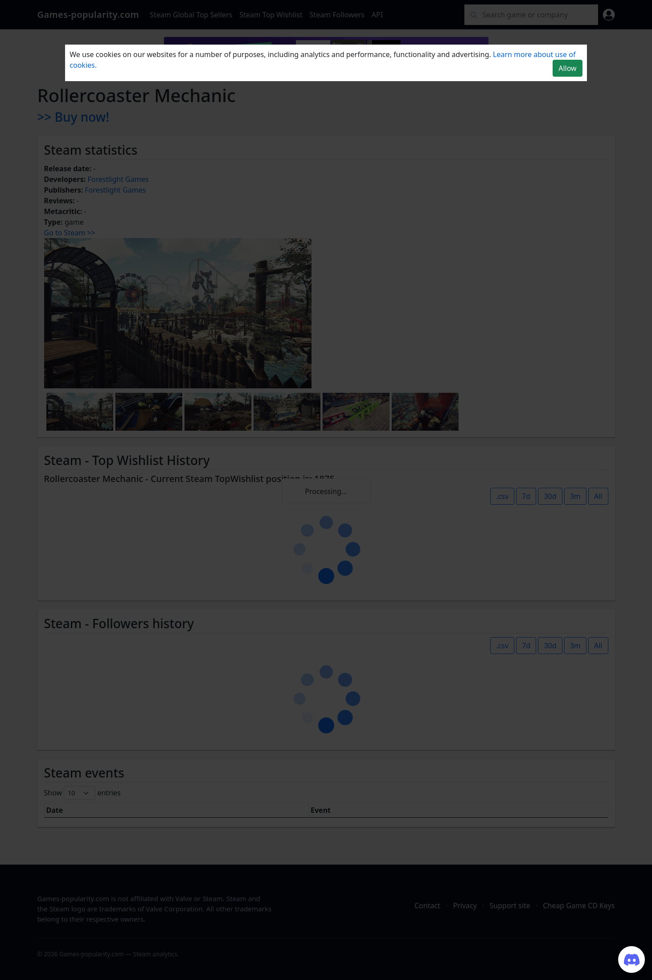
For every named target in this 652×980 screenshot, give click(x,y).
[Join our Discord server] (631, 959)
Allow (567, 68)
